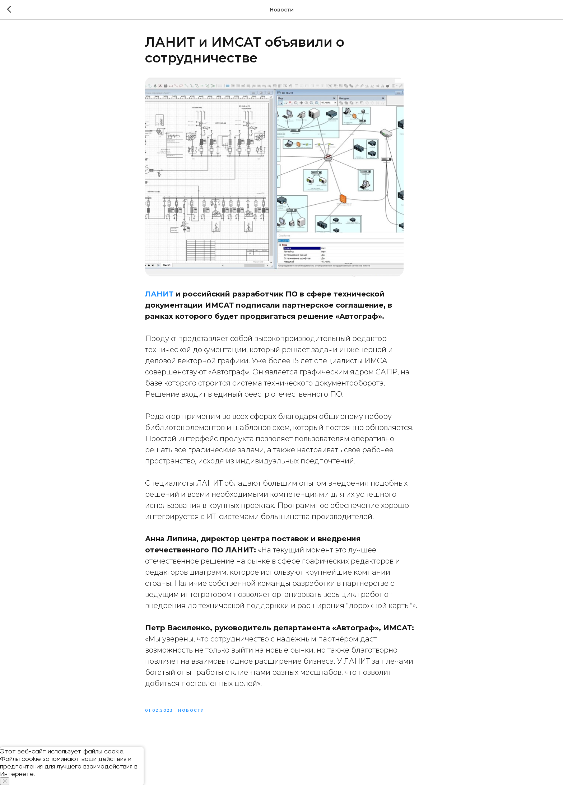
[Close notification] (4, 781)
